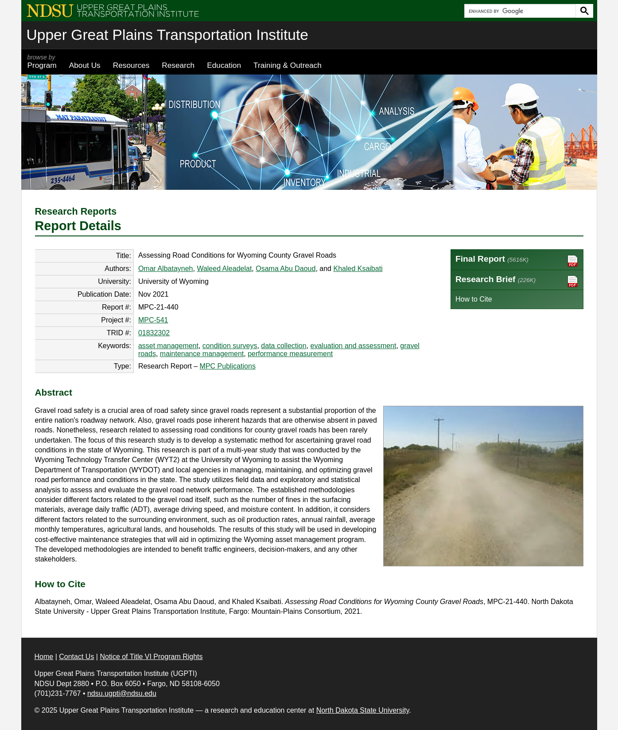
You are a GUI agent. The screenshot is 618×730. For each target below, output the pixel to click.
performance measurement (290, 353)
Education (224, 65)
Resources (131, 65)
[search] (519, 11)
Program (42, 62)
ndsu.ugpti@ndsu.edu (121, 693)
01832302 (154, 333)
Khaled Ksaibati (357, 268)
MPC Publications (228, 366)
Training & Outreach (287, 65)
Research (178, 65)
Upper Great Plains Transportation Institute (167, 35)
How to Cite (473, 299)
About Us (85, 65)
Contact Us (76, 656)
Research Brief (517, 281)
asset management (168, 345)
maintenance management (202, 353)
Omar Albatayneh (165, 268)
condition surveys (229, 345)
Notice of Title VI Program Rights (151, 656)
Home (44, 656)
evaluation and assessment (353, 345)
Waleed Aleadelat (224, 268)
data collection (283, 345)
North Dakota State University (362, 710)
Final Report (517, 261)
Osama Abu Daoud (285, 268)
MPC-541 (153, 320)
